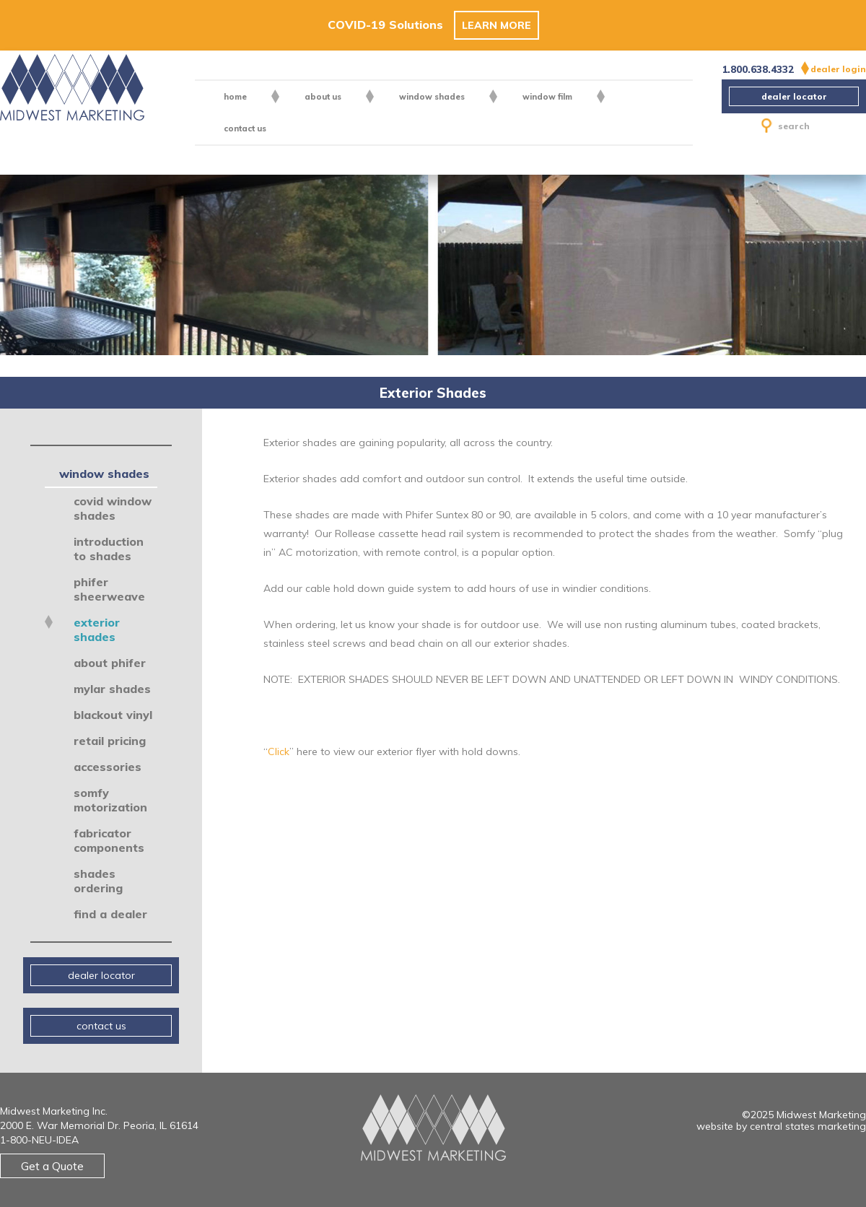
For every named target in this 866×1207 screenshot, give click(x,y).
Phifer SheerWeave (109, 589)
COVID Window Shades (113, 508)
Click (278, 751)
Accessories (107, 766)
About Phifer (110, 662)
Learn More (496, 25)
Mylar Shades (112, 688)
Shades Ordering (98, 880)
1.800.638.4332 (758, 69)
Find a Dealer (110, 914)
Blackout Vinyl (113, 714)
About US (323, 97)
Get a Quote (52, 1166)
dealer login (838, 69)
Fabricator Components (109, 840)
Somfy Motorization (110, 799)
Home (235, 97)
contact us (245, 128)
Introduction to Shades (109, 548)
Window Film (547, 97)
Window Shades (432, 97)
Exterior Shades (97, 629)
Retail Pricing (110, 740)
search (785, 126)
